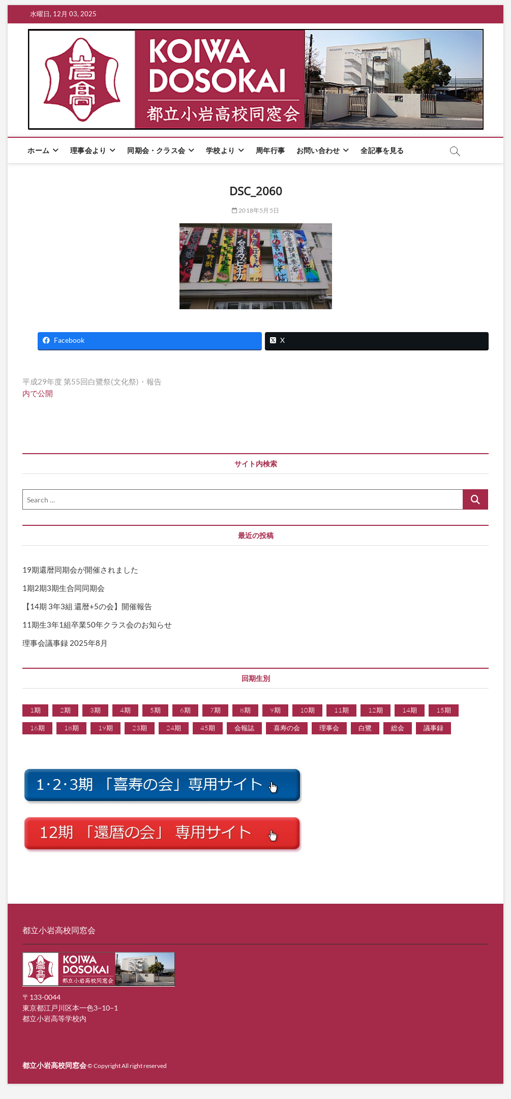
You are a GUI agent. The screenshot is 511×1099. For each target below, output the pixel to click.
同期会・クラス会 (156, 150)
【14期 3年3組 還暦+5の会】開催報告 (87, 606)
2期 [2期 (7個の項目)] (65, 710)
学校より (220, 150)
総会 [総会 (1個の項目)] (397, 728)
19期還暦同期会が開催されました (80, 569)
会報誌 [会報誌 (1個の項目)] (244, 728)
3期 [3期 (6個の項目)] (95, 710)
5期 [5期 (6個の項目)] (155, 710)
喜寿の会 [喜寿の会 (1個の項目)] (287, 728)
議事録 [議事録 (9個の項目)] (433, 728)
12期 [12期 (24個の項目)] (375, 710)
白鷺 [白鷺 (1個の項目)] (365, 728)
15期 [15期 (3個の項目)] (443, 710)
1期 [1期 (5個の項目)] (35, 710)
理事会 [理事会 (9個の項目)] (329, 728)
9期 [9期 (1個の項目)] (275, 710)
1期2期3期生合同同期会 (63, 587)
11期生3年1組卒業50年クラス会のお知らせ (97, 624)
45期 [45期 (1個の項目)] (207, 728)
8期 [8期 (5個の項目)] (245, 710)
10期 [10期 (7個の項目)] (307, 710)
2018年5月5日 (255, 210)
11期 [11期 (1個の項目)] (341, 710)
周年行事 (270, 150)
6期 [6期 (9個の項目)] (185, 710)
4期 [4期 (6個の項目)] (125, 710)
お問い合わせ (318, 150)
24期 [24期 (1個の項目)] (173, 728)
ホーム (38, 150)
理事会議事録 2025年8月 (65, 642)
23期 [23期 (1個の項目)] (139, 728)
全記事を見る (382, 150)
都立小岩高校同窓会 (54, 1065)
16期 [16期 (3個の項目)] (37, 728)
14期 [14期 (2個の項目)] (409, 710)
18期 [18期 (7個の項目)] (71, 728)
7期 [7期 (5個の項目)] (215, 710)
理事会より (88, 150)
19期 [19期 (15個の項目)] (105, 728)
